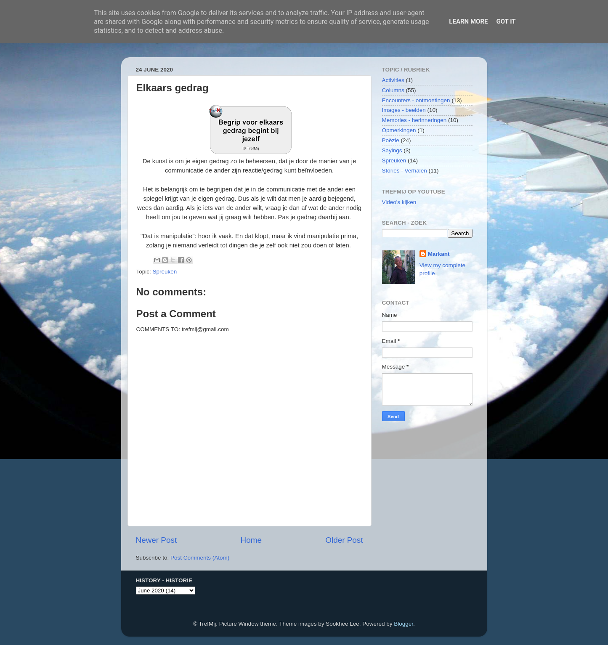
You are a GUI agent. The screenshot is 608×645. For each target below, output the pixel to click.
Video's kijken (399, 202)
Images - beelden (404, 110)
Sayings (392, 150)
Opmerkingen (399, 130)
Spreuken (165, 271)
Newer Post (156, 540)
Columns (393, 90)
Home (251, 540)
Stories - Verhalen (404, 170)
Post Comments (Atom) (199, 558)
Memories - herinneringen (414, 120)
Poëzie (390, 140)
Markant (439, 254)
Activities (393, 80)
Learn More (468, 21)
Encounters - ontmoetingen (416, 100)
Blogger (403, 624)
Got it (505, 21)
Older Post (344, 540)
